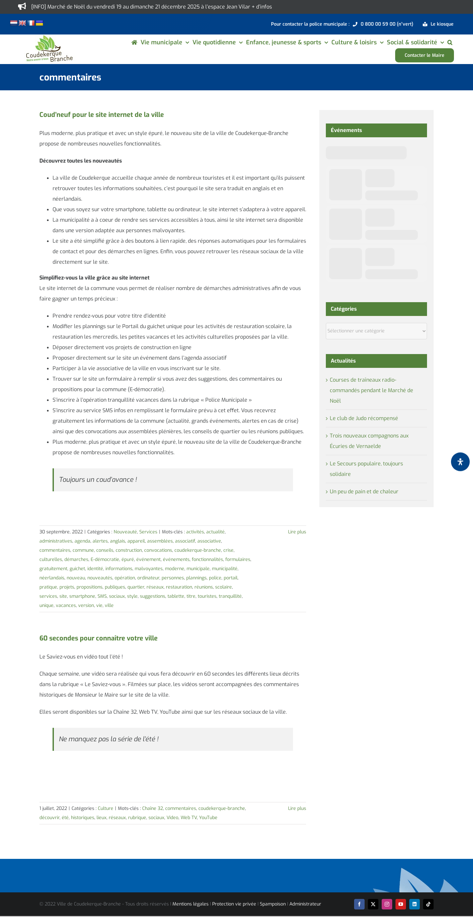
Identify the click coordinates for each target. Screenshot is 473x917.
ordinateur (148, 578)
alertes (100, 541)
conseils (104, 550)
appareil (136, 541)
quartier (135, 587)
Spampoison (273, 904)
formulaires (237, 559)
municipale (198, 569)
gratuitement (53, 569)
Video (172, 818)
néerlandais (51, 578)
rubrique (137, 818)
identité (95, 569)
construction (129, 550)
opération (125, 578)
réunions (203, 587)
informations (118, 569)
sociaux (117, 596)
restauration (179, 587)
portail (230, 578)
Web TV (189, 818)
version (86, 605)
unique (46, 605)
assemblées (160, 541)
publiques (115, 587)
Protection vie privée (234, 904)
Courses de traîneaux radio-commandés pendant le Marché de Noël (371, 390)
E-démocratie (105, 559)
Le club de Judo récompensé (364, 418)
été (65, 818)
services (48, 596)
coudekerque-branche (197, 550)
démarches (76, 559)
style (132, 596)
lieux (101, 818)
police (215, 578)
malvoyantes (149, 569)
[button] (449, 42)
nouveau (76, 578)
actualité (215, 532)
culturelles (50, 559)
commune (83, 550)
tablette (176, 596)
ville (109, 605)
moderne (174, 569)
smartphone (82, 596)
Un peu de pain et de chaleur (364, 491)
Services (148, 532)
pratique (48, 587)
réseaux (155, 587)
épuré (128, 559)
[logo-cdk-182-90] (49, 37)
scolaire (223, 587)
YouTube (208, 818)
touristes (207, 596)
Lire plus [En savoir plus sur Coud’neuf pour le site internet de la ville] (297, 532)
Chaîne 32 (152, 808)
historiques (82, 818)
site (63, 596)
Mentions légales (190, 904)
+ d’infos (262, 6)
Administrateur (305, 904)
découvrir (49, 818)
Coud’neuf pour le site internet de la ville (101, 114)
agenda (82, 541)
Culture (105, 808)
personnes (173, 578)
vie (99, 605)
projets (66, 587)
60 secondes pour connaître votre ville (98, 638)
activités (195, 532)
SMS (102, 596)
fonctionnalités (207, 559)
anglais (117, 541)
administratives (55, 541)
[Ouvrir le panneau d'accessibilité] (460, 462)
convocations (158, 550)
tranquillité (230, 596)
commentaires (54, 550)
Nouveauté (125, 532)
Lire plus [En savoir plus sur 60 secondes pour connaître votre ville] (297, 808)
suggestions (152, 596)
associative (209, 541)
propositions (89, 587)
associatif (185, 541)
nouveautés (99, 578)
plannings (196, 578)
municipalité (224, 569)
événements (176, 559)
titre (191, 596)
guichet (77, 569)
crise (228, 550)
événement (148, 559)
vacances (66, 605)
